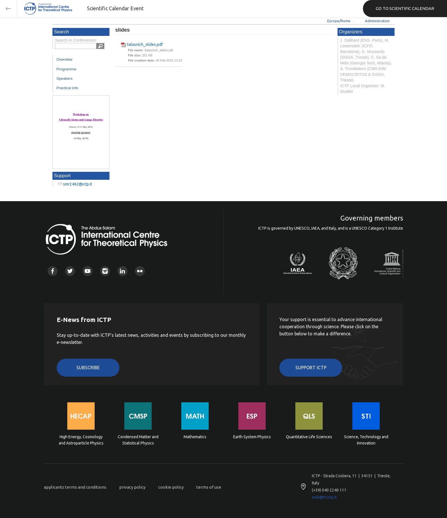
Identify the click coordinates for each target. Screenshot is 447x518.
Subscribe (88, 367)
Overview (64, 59)
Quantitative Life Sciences (309, 437)
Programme (66, 69)
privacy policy (132, 487)
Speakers (64, 78)
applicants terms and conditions (75, 487)
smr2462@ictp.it (77, 184)
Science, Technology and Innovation (366, 440)
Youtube (87, 271)
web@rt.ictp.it (324, 497)
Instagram (105, 271)
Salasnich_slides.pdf (145, 44)
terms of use (208, 487)
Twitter (70, 271)
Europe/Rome (338, 21)
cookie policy (171, 487)
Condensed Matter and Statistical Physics (138, 440)
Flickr (140, 271)
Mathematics (195, 437)
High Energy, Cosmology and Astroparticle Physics (81, 440)
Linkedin (122, 271)
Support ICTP (310, 367)
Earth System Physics (252, 437)
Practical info (67, 88)
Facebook (53, 271)
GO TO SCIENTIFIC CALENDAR (405, 8)
